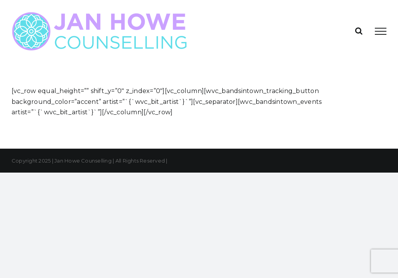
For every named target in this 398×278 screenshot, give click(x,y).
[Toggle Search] (358, 31)
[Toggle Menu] (381, 31)
